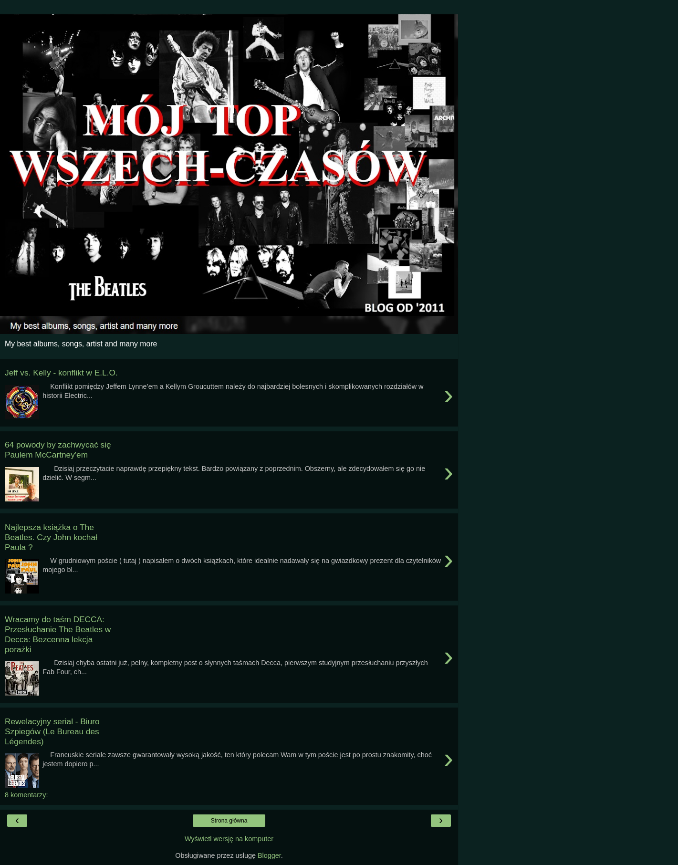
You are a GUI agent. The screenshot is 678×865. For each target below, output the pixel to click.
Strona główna (229, 820)
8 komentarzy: (26, 795)
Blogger (269, 855)
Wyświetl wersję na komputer (229, 839)
